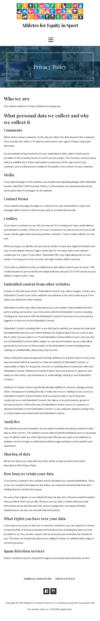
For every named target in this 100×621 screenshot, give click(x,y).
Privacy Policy (65, 578)
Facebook (46, 591)
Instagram (53, 591)
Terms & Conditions (37, 578)
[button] (51, 40)
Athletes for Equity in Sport (50, 25)
